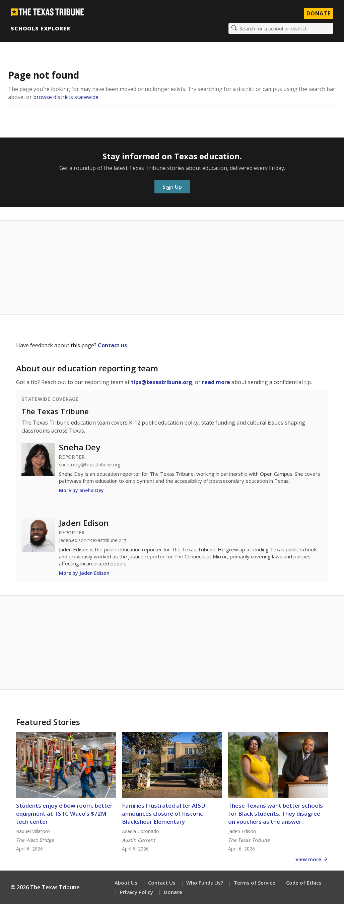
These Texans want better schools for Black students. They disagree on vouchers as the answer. (275, 813)
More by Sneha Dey (81, 490)
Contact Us (162, 882)
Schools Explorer (40, 28)
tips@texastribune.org (161, 382)
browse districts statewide (65, 97)
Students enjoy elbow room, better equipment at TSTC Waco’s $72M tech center (64, 813)
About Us (126, 882)
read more (216, 382)
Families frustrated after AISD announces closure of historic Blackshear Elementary (163, 813)
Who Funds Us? (204, 882)
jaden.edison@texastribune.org (92, 540)
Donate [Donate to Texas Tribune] (318, 13)
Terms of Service (254, 882)
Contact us (112, 345)
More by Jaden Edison (84, 573)
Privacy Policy (136, 892)
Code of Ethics (304, 882)
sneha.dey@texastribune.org (89, 465)
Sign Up (172, 186)
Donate (173, 892)
